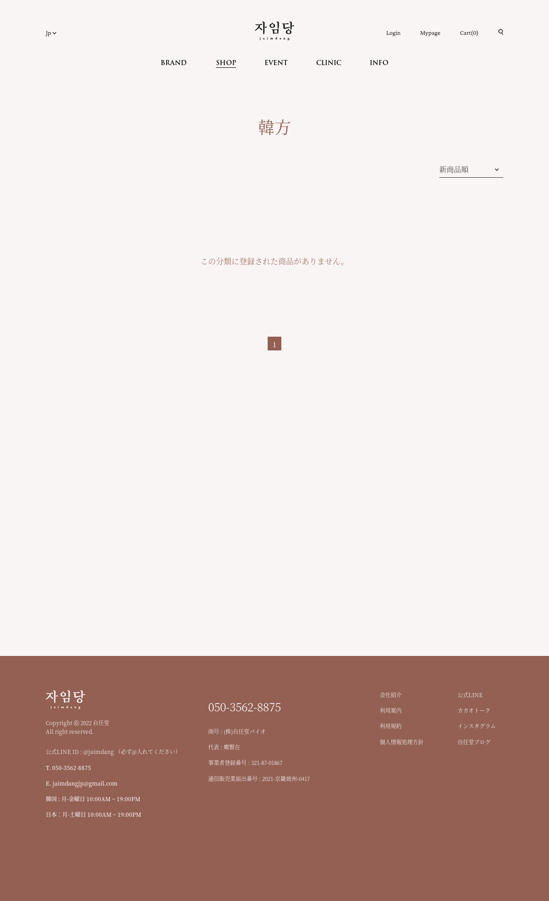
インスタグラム (477, 726)
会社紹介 (391, 695)
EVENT (276, 63)
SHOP (226, 63)
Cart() (469, 32)
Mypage (430, 32)
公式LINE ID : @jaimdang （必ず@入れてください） (113, 751)
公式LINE (470, 695)
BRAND (174, 63)
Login (393, 32)
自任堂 (274, 31)
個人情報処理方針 (402, 742)
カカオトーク (474, 710)
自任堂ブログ (474, 742)
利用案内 (391, 710)
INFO (379, 63)
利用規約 (391, 726)
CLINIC (328, 63)
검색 (500, 32)
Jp (48, 32)
